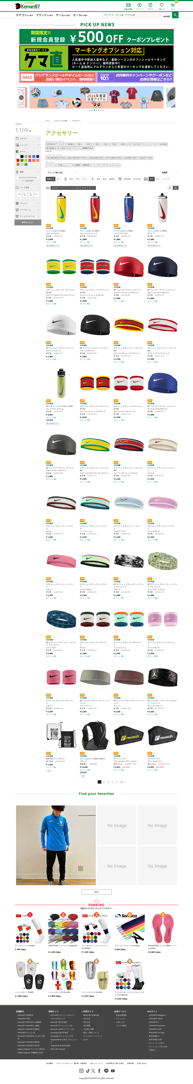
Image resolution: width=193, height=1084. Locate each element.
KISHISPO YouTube (156, 1033)
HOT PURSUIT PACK (114, 158)
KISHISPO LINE (155, 1029)
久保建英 (77, 165)
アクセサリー (76, 121)
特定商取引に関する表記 (115, 1063)
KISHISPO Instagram (157, 1015)
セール (84, 179)
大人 (158, 179)
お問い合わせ (142, 1063)
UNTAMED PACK (130, 158)
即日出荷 (136, 179)
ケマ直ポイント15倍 (100, 144)
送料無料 (127, 179)
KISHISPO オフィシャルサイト (63, 1015)
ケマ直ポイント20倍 (82, 144)
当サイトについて (96, 1063)
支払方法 (86, 1022)
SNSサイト (152, 1011)
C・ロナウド (104, 165)
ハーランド (51, 165)
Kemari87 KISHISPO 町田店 (29, 1042)
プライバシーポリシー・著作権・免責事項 (71, 1063)
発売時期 (54, 188)
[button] (90, 110)
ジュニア (165, 179)
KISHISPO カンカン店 (26, 1033)
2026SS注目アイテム (54, 144)
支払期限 (86, 1026)
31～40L (30, 194)
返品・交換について (91, 1033)
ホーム (48, 121)
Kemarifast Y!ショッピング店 (62, 1036)
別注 (98, 179)
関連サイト (54, 1011)
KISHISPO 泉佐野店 (25, 1015)
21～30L (25, 194)
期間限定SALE (87, 148)
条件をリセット (28, 222)
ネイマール (115, 165)
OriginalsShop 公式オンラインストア (64, 1041)
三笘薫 (59, 165)
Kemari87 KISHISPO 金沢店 (29, 1046)
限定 (104, 179)
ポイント (92, 188)
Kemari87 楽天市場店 (59, 1022)
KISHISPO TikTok (156, 1019)
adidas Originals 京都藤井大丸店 (30, 1053)
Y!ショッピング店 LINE (158, 1047)
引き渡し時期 (88, 1029)
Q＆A (85, 1040)
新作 (71, 179)
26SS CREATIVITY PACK (77, 158)
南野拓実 (86, 165)
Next (121, 782)
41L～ (37, 194)
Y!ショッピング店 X (156, 1043)
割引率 (84, 188)
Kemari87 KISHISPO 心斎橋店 (29, 1022)
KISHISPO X (154, 1022)
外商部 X (152, 1050)
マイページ (120, 1019)
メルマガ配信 (121, 1026)
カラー (62, 188)
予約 (77, 179)
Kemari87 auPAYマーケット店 (62, 1029)
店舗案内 (20, 1011)
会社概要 (49, 1063)
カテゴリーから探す (61, 121)
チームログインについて (93, 1036)
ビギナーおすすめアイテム (136, 144)
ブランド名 (70, 188)
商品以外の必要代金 (91, 1015)
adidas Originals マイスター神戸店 (31, 1049)
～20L (19, 194)
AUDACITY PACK (145, 158)
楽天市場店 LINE (155, 1040)
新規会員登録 (121, 1015)
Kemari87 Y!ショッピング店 (61, 1026)
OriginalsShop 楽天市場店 (61, 1046)
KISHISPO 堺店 (24, 1019)
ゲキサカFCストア (58, 1019)
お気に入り (120, 1022)
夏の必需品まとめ (53, 148)
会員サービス (120, 1011)
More (96, 892)
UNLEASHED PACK (96, 158)
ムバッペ (68, 165)
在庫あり (50, 179)
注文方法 (86, 1019)
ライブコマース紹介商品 (158, 144)
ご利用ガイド (87, 1011)
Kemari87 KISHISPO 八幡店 (29, 1026)
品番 (78, 188)
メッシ (94, 165)
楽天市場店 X (154, 1036)
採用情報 (130, 1063)
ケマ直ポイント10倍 (117, 144)
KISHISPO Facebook (157, 1026)
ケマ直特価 (69, 144)
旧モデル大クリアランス (71, 148)
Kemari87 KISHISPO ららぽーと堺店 (31, 1037)
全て (58, 179)
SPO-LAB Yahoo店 (58, 1049)
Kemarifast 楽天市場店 (59, 1033)
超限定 (111, 179)
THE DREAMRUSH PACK (56, 158)
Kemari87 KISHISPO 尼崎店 (29, 1029)
